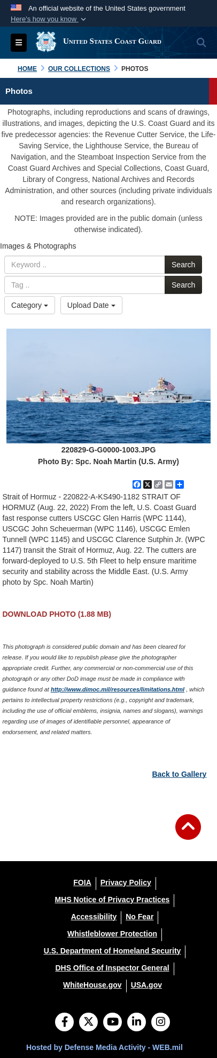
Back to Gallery (179, 774)
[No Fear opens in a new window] (139, 916)
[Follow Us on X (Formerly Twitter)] (88, 1023)
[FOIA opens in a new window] (82, 882)
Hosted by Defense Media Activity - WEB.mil (104, 1047)
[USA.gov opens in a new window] (146, 985)
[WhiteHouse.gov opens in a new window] (92, 985)
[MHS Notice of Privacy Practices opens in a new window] (112, 899)
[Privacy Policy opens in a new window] (125, 882)
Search (183, 264)
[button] (49, 19)
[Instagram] (160, 1023)
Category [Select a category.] (29, 305)
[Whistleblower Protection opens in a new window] (112, 933)
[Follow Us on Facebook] (64, 1023)
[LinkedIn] (136, 1023)
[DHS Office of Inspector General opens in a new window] (112, 968)
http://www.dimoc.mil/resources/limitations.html (117, 689)
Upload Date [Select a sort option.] (91, 305)
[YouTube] (112, 1023)
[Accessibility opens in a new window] (94, 916)
